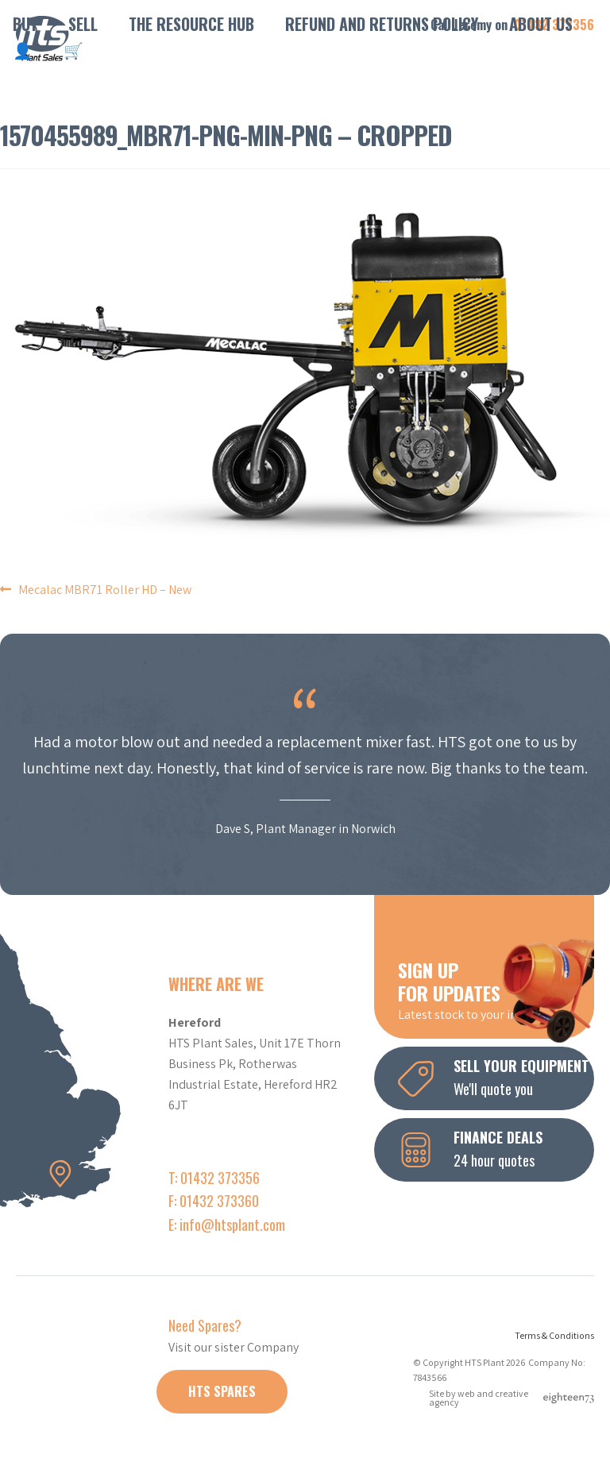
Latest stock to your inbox (496, 989)
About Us (541, 24)
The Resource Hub (191, 24)
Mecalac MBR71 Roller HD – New (104, 589)
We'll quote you (496, 1077)
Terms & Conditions (554, 1335)
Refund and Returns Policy (381, 24)
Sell (83, 24)
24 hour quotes (496, 1148)
